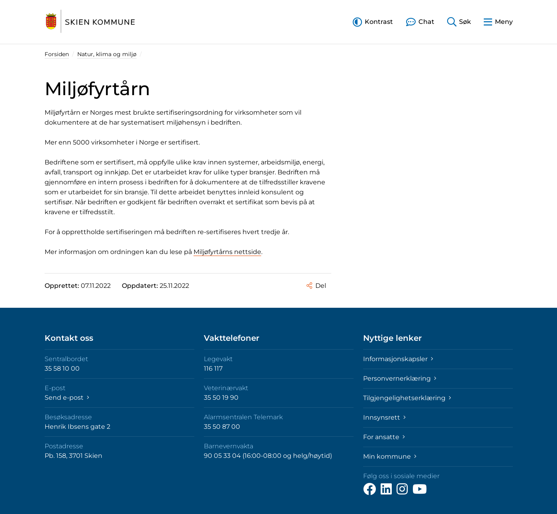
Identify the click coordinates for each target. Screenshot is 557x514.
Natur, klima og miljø (107, 54)
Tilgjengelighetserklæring (407, 398)
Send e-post (67, 397)
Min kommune (389, 456)
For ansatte (384, 437)
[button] (373, 22)
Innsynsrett (384, 417)
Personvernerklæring (399, 378)
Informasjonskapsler (398, 359)
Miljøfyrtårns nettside (227, 252)
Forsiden (57, 54)
